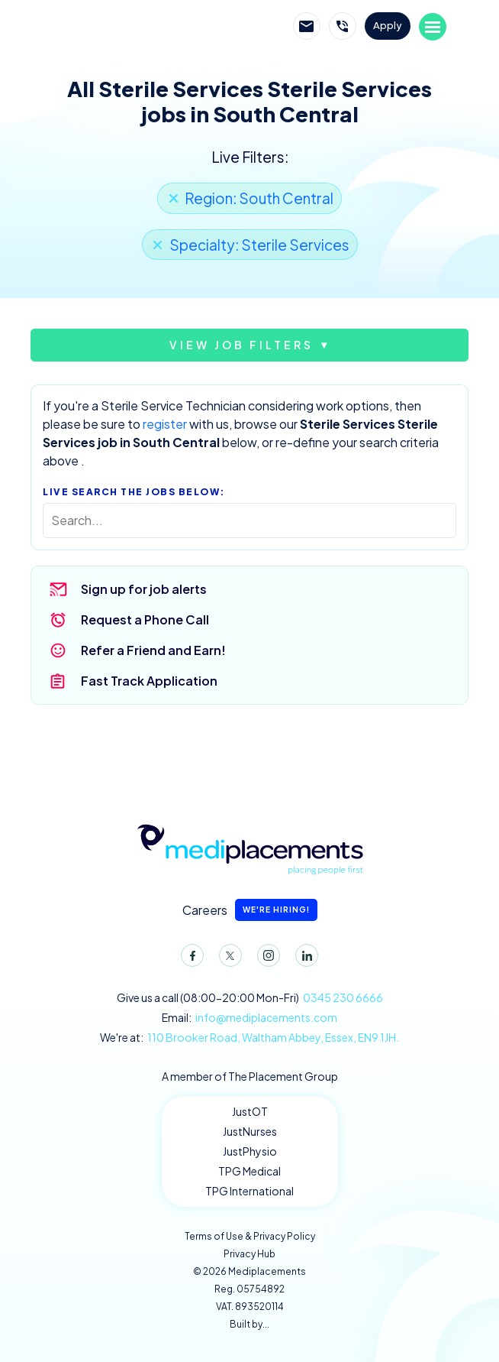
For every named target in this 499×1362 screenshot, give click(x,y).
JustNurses (250, 1131)
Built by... (249, 1324)
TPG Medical (249, 1171)
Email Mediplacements (306, 26)
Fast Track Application (149, 681)
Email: (249, 1018)
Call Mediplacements (342, 26)
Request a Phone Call (145, 619)
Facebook (189, 958)
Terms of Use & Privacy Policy (250, 1236)
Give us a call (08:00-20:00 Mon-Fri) (250, 998)
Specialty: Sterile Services (259, 244)
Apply (387, 25)
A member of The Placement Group (250, 1076)
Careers (249, 910)
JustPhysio (250, 1151)
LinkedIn (303, 958)
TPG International (249, 1191)
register (165, 424)
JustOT (250, 1111)
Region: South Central (259, 198)
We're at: (249, 1038)
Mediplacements (133, 27)
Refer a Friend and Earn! (153, 650)
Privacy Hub (249, 1254)
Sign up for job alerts (144, 589)
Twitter (227, 958)
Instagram (265, 958)
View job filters (241, 345)
